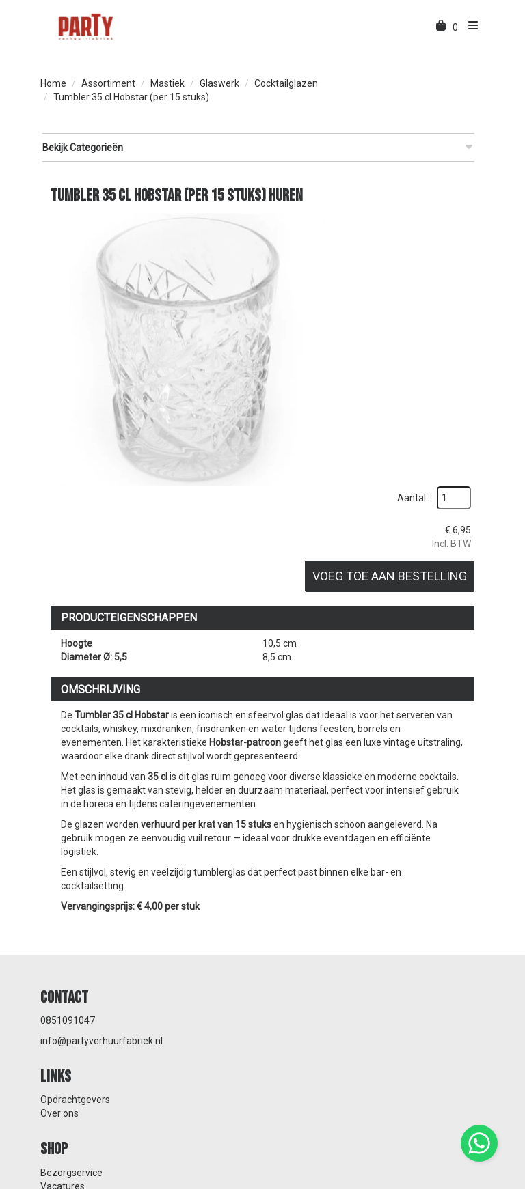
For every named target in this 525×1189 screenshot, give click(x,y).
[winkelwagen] (442, 27)
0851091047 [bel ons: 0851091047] (67, 914)
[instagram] (472, 1181)
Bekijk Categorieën (257, 147)
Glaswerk (219, 83)
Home (53, 83)
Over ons (292, 928)
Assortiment (108, 83)
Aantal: (448, 219)
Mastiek (167, 83)
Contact (290, 1014)
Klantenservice (304, 1001)
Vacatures (62, 1014)
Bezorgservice (71, 1001)
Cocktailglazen (286, 83)
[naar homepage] (85, 25)
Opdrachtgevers (307, 914)
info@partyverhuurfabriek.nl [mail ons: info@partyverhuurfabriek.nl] (101, 934)
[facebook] (447, 1181)
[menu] (469, 27)
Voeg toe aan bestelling (431, 320)
